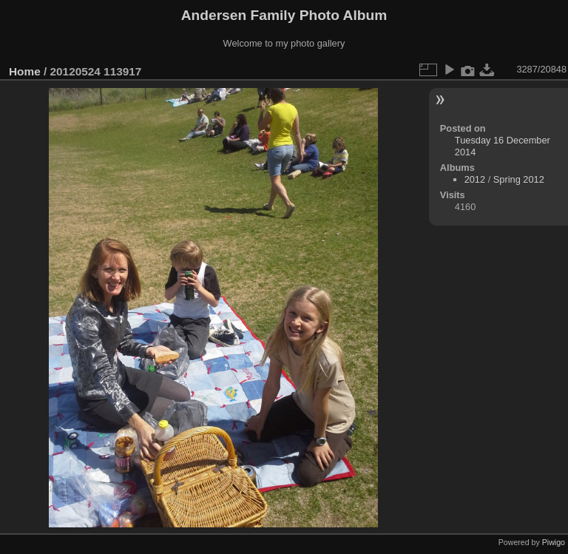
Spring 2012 (518, 179)
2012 (474, 179)
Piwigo (553, 542)
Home (25, 71)
